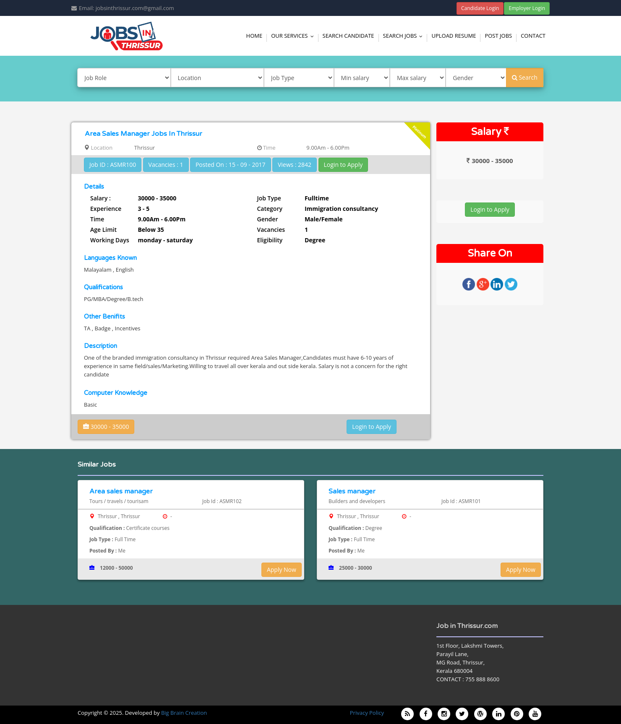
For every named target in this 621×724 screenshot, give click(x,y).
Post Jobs (498, 35)
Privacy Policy (367, 712)
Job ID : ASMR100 (112, 165)
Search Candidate (348, 35)
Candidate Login (480, 8)
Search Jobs (405, 35)
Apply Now (281, 569)
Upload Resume (453, 35)
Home (254, 35)
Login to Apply (343, 165)
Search (525, 77)
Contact (533, 35)
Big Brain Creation (184, 712)
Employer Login (527, 8)
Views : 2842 (294, 165)
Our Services (294, 35)
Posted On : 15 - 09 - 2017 (231, 165)
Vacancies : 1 (166, 165)
